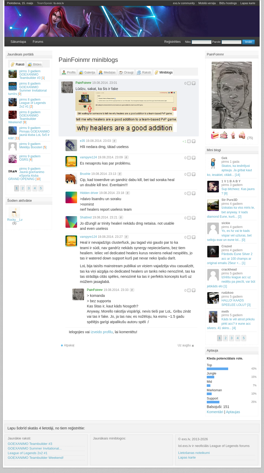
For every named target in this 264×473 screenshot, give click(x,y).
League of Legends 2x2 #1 (27, 453)
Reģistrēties (172, 42)
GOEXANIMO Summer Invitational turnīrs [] (29, 89)
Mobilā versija (207, 3)
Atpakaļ (69, 345)
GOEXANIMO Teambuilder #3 (30, 444)
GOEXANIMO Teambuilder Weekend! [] (29, 117)
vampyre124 (88, 157)
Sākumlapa (18, 42)
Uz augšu (184, 345)
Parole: (226, 41)
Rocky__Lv (14, 214)
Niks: (198, 41)
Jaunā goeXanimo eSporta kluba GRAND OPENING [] (29, 174)
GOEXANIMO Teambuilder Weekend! (35, 458)
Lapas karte (248, 3)
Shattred (86, 217)
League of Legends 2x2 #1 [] (29, 103)
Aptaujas (233, 412)
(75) (250, 138)
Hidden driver (89, 193)
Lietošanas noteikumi (194, 453)
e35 (82, 141)
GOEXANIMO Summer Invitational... (35, 448)
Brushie (85, 174)
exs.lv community (184, 3)
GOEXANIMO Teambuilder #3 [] (29, 74)
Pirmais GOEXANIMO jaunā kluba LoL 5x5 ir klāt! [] (29, 133)
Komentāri (215, 412)
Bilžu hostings (228, 3)
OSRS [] (29, 158)
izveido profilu (102, 332)
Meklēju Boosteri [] (29, 146)
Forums (38, 42)
